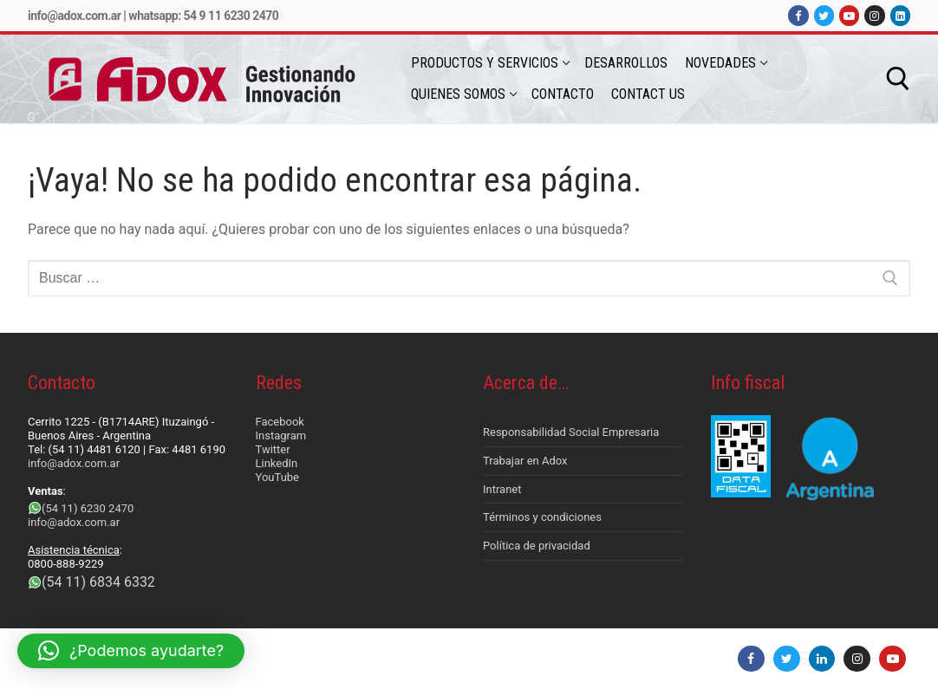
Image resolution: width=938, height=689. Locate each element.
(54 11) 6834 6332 (98, 582)
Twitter (273, 449)
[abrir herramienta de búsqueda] (898, 79)
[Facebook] (798, 15)
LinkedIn (277, 463)
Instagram (281, 435)
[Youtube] (849, 15)
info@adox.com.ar (74, 16)
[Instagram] (874, 15)
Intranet (502, 489)
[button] (130, 651)
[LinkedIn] (900, 15)
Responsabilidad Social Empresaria (571, 432)
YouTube (278, 477)
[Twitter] (824, 15)
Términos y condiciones (542, 516)
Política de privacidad (536, 545)
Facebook (280, 421)
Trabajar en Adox (525, 460)
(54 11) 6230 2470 (88, 508)
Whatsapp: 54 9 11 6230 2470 (203, 16)
